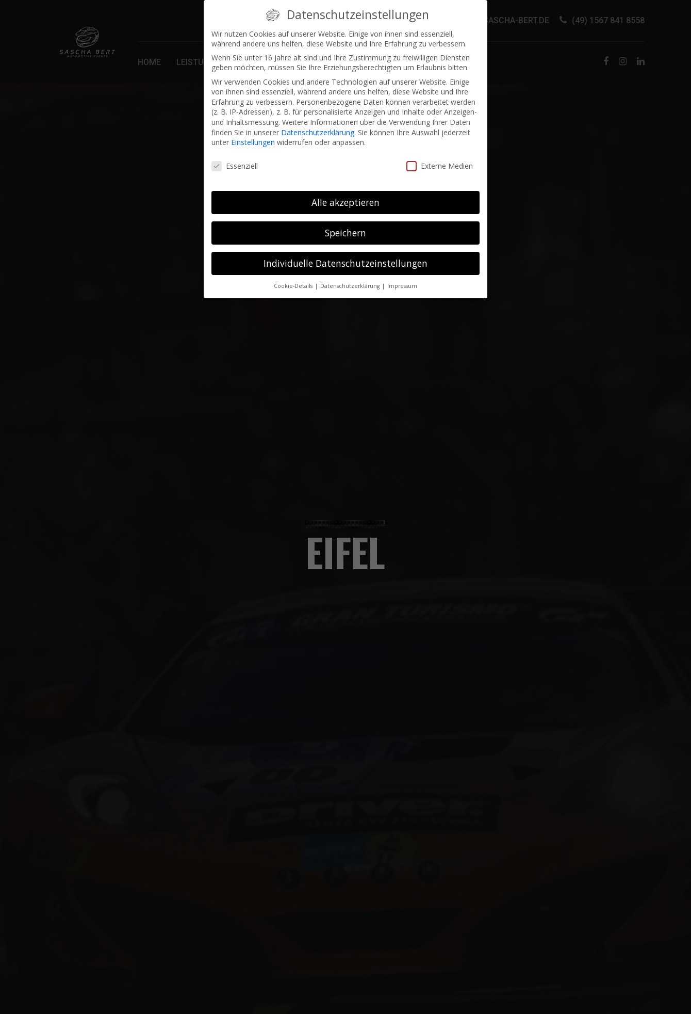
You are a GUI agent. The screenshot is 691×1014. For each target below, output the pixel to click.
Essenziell (234, 160)
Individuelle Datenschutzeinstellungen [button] (345, 257)
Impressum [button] (402, 279)
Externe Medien (439, 160)
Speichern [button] (345, 226)
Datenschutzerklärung (317, 126)
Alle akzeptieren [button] (345, 196)
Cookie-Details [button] (294, 279)
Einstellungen (253, 136)
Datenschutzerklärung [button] (350, 279)
